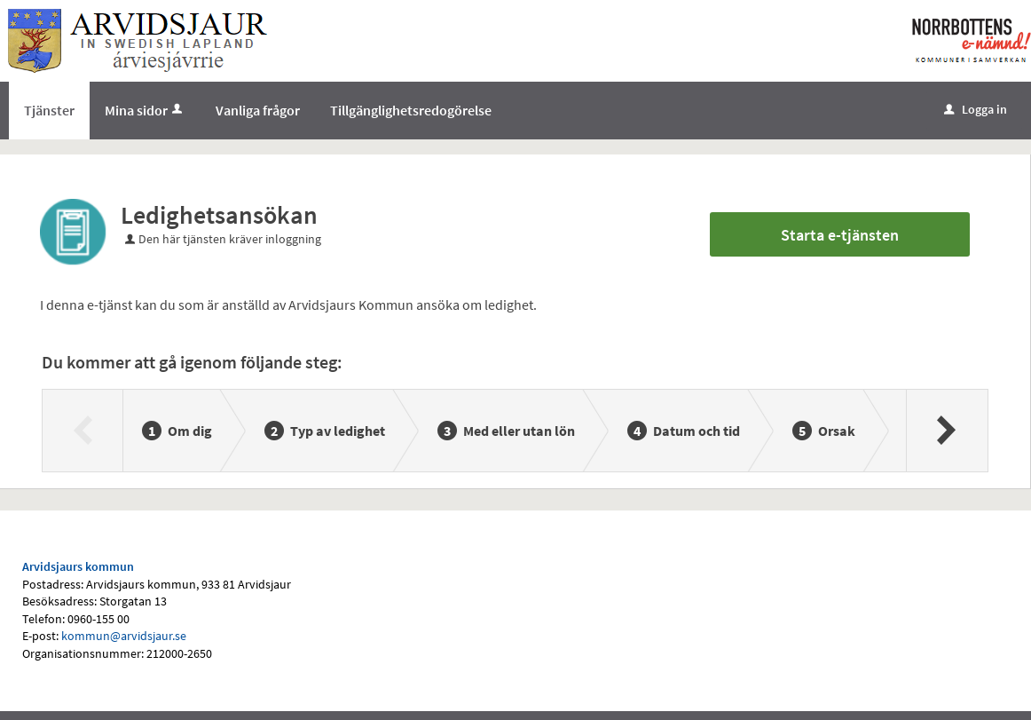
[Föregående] (83, 430)
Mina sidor (145, 110)
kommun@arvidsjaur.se (123, 636)
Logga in (975, 109)
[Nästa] (946, 430)
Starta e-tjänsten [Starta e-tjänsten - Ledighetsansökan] (840, 235)
